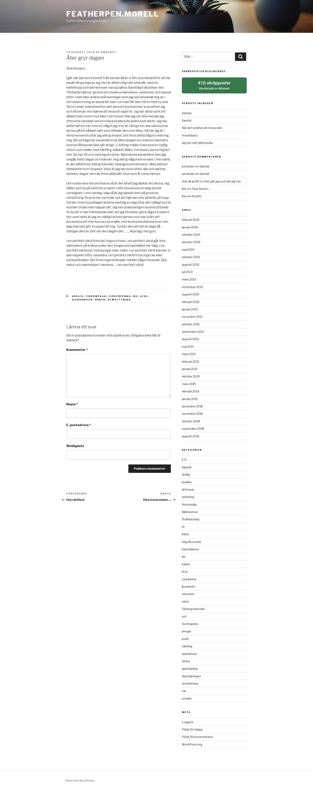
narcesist (188, 593)
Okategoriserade (193, 608)
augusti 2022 (190, 293)
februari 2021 (190, 360)
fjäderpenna (120, 296)
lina (184, 187)
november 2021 (192, 316)
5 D (184, 458)
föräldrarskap (190, 518)
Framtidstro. (190, 134)
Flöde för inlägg (192, 728)
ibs (135, 296)
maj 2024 (188, 248)
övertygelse (190, 623)
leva (144, 296)
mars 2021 (189, 353)
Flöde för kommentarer (197, 736)
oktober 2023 (191, 256)
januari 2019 (190, 398)
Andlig (78, 296)
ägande (187, 466)
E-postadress (78, 425)
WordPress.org (192, 743)
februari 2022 (190, 301)
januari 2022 (190, 308)
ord (184, 615)
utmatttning (119, 299)
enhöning (188, 496)
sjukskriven (82, 299)
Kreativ (197, 195)
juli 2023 (187, 271)
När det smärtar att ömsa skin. (202, 127)
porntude (188, 165)
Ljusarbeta (189, 578)
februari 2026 (191, 219)
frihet (185, 533)
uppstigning (189, 667)
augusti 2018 (190, 435)
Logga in (187, 721)
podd (185, 638)
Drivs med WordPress (79, 779)
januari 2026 (190, 226)
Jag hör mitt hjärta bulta (197, 142)
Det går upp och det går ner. (222, 180)
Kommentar (77, 350)
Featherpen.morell (112, 14)
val (184, 690)
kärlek (186, 563)
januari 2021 (189, 368)
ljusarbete (188, 585)
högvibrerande (191, 540)
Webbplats (75, 446)
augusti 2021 (190, 338)
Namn (72, 404)
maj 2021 (188, 345)
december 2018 (192, 405)
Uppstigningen (191, 675)
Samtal (186, 112)
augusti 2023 (190, 263)
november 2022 (192, 286)
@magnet (108, 52)
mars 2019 (189, 383)
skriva (100, 299)
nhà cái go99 (190, 180)
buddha (186, 481)
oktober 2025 (191, 233)
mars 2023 (189, 278)
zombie (187, 697)
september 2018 (193, 428)
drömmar (188, 488)
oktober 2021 (191, 323)
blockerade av (214, 84)
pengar (186, 630)
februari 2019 (190, 390)
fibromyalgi (96, 296)
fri (183, 526)
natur (185, 600)
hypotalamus (190, 548)
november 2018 (192, 413)
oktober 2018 (191, 420)
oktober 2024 (191, 241)
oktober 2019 (191, 375)
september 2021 (193, 330)
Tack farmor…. (201, 187)
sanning (187, 645)
